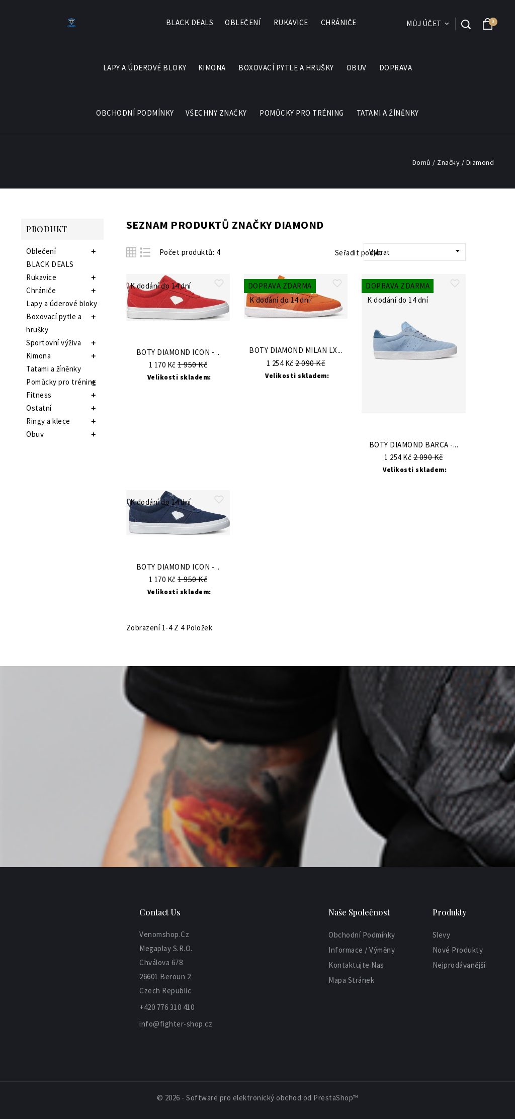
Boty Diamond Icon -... (178, 352)
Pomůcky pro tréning (302, 113)
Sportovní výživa (53, 342)
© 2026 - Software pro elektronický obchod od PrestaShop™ (258, 1097)
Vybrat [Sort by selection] (416, 251)
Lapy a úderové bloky (145, 67)
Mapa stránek (351, 980)
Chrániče (339, 23)
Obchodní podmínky (135, 113)
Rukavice (291, 23)
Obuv (357, 68)
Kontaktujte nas (356, 965)
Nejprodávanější (459, 965)
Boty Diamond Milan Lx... (295, 350)
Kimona (212, 68)
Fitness (39, 395)
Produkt (46, 229)
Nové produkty (458, 950)
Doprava (395, 67)
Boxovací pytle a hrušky (286, 68)
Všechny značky (217, 113)
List (145, 252)
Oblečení (243, 23)
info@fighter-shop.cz (175, 1024)
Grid (131, 252)
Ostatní (39, 408)
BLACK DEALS (190, 22)
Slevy (442, 935)
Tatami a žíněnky (388, 113)
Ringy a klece (48, 421)
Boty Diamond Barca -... (414, 445)
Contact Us (160, 912)
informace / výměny (361, 950)
